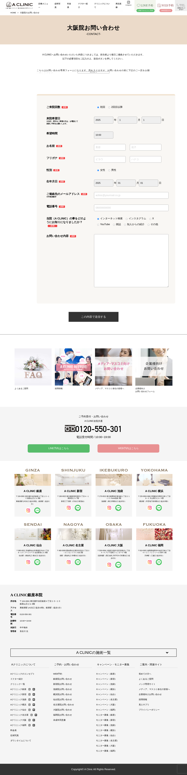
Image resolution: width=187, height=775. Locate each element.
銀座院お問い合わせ (62, 679)
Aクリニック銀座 (18, 689)
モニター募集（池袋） (106, 725)
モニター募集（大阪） (106, 745)
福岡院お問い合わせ (62, 715)
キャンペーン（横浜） (106, 689)
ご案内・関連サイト (151, 664)
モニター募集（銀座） (106, 715)
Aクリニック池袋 (18, 699)
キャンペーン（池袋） (106, 684)
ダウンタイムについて (20, 740)
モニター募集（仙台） (106, 735)
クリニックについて (102, 5)
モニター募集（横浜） (106, 730)
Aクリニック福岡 (18, 725)
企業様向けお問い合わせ (150, 694)
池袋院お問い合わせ (62, 689)
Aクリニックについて (23, 664)
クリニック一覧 (17, 684)
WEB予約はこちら (128, 448)
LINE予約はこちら (58, 448)
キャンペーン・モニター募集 (113, 664)
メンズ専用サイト (147, 684)
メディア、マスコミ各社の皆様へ (154, 689)
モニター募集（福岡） (106, 751)
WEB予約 (57, 674)
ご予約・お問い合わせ (66, 664)
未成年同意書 (59, 720)
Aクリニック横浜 (18, 704)
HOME (13, 13)
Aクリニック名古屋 (19, 715)
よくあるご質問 (146, 679)
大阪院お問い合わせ (62, 710)
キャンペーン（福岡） (106, 710)
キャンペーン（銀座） (106, 674)
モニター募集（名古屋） (107, 740)
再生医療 (118, 5)
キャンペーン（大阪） (106, 704)
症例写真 (57, 5)
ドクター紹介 (83, 5)
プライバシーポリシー (149, 710)
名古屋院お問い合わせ (63, 704)
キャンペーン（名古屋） (107, 699)
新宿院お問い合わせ (62, 684)
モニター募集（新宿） (106, 720)
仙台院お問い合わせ (62, 699)
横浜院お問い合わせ (62, 694)
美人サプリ (144, 704)
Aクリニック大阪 (18, 720)
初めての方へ (145, 674)
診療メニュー (43, 5)
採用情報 (143, 699)
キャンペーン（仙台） (106, 694)
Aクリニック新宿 (18, 694)
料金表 (69, 5)
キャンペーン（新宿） (106, 679)
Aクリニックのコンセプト (22, 674)
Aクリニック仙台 (18, 710)
